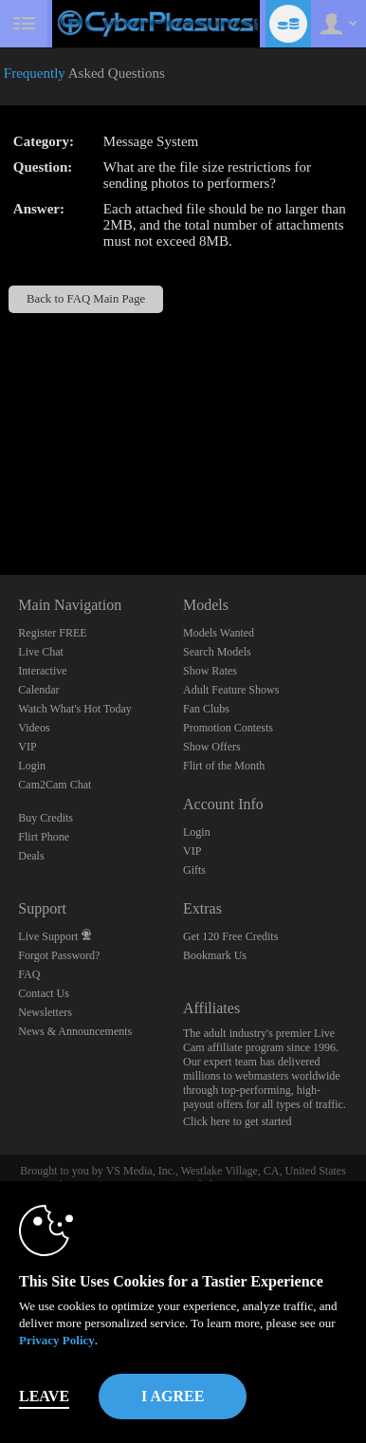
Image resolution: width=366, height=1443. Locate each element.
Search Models (217, 651)
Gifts (194, 870)
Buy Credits (45, 817)
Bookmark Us (215, 955)
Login (32, 765)
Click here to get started (237, 1121)
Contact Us (43, 993)
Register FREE (52, 632)
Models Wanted (218, 632)
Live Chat (41, 651)
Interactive (42, 670)
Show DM (0, 504)
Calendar (38, 689)
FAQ (29, 974)
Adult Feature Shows (231, 689)
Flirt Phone (43, 836)
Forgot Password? (59, 955)
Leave (44, 1396)
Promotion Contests (228, 727)
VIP (27, 746)
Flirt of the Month (224, 765)
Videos (33, 727)
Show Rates (210, 670)
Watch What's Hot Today (75, 708)
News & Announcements (75, 1031)
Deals (31, 855)
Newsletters (45, 1012)
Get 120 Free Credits (230, 936)
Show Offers (212, 746)
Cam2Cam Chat (54, 784)
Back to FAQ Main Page (86, 298)
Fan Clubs (206, 708)
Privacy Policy (57, 1340)
